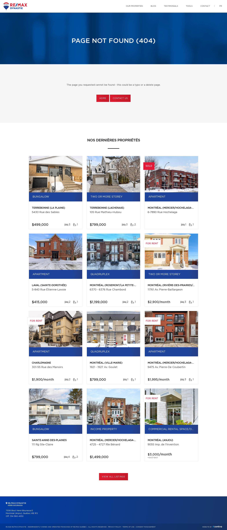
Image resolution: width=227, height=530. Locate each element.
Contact (205, 6)
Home (102, 98)
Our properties (134, 6)
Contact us (120, 98)
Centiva (217, 527)
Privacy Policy (114, 527)
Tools (189, 6)
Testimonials (171, 6)
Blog (153, 6)
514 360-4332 (16, 516)
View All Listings (113, 477)
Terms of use (128, 527)
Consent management (146, 527)
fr (220, 6)
